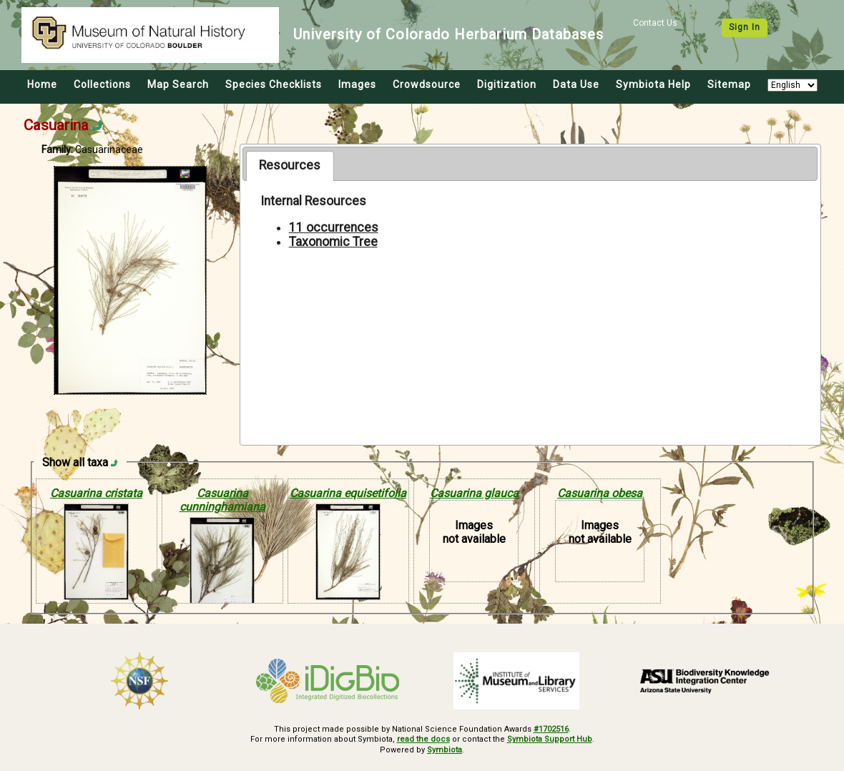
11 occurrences (333, 227)
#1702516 (551, 729)
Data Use (576, 84)
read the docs (423, 739)
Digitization (506, 84)
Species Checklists (273, 84)
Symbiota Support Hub (549, 739)
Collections (102, 84)
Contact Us (655, 23)
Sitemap (729, 84)
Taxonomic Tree (333, 242)
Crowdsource (427, 84)
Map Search (178, 84)
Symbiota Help (653, 84)
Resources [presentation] (289, 165)
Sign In (744, 27)
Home (42, 84)
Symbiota (444, 750)
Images (357, 84)
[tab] (290, 166)
